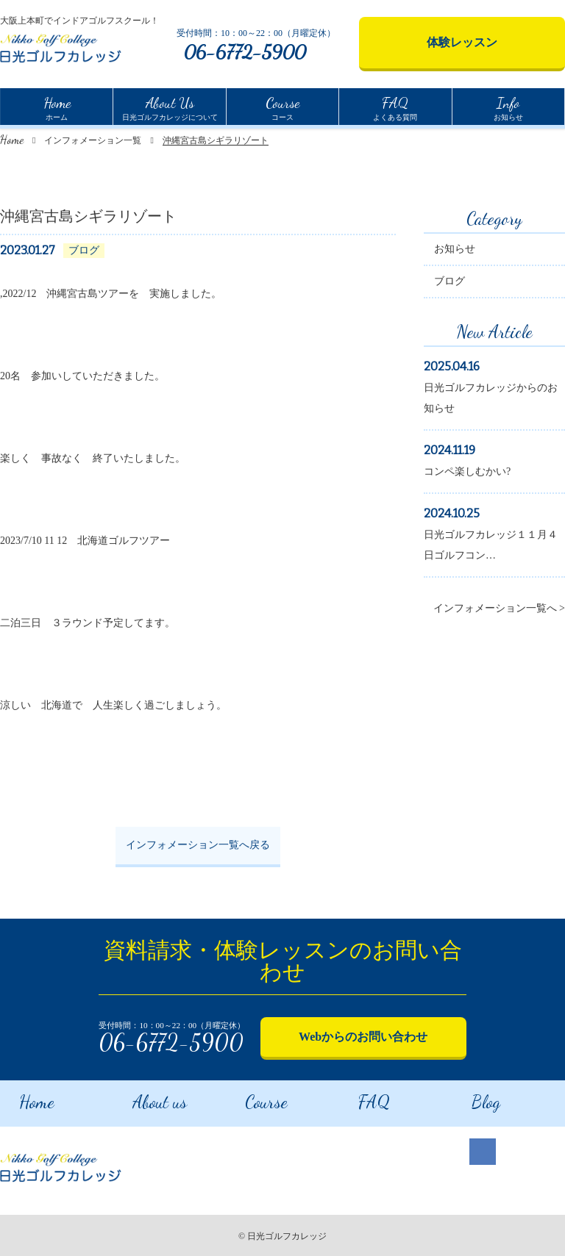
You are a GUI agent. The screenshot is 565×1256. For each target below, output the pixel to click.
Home (12, 139)
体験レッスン (462, 42)
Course (249, 1097)
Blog (468, 1097)
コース (282, 106)
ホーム (57, 106)
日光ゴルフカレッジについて (170, 106)
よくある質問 (395, 106)
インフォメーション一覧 (92, 140)
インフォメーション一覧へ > (499, 610)
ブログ (449, 283)
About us (142, 1097)
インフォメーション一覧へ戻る (198, 847)
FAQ (357, 1097)
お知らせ (508, 106)
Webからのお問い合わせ (363, 1036)
